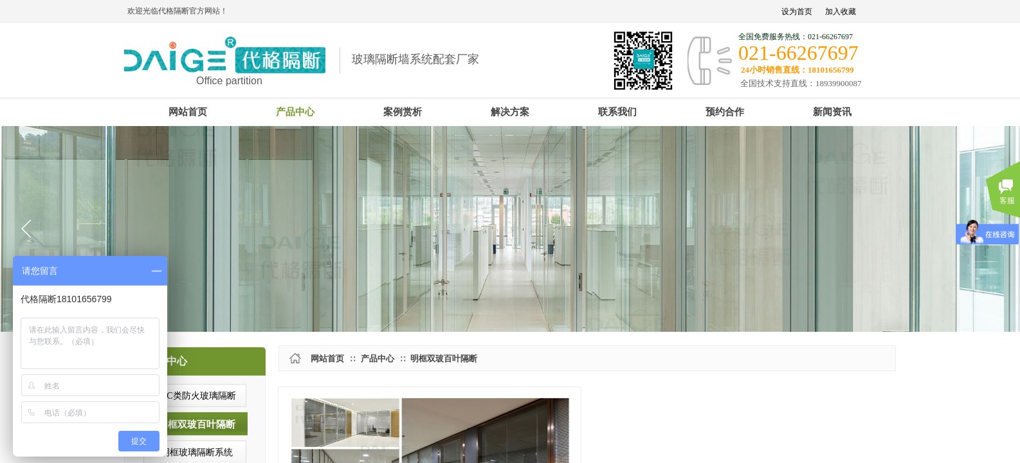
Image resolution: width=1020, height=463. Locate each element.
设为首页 (796, 11)
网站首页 (327, 358)
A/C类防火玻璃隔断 (196, 396)
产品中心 (377, 358)
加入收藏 (840, 11)
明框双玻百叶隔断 (443, 358)
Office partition (229, 80)
